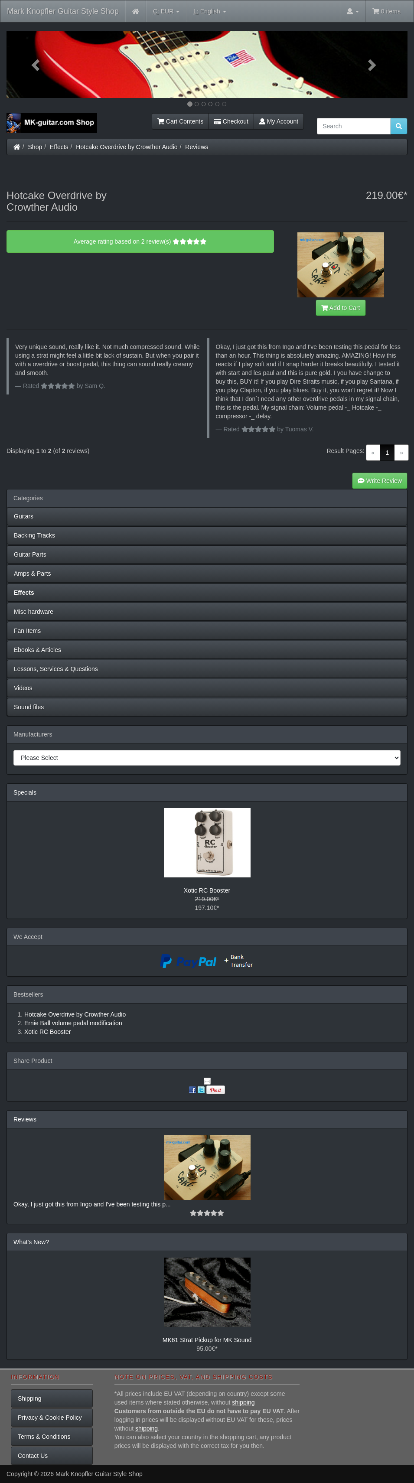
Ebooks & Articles (37, 649)
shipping (243, 1402)
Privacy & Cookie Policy (50, 1417)
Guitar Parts (30, 554)
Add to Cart (340, 307)
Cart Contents (180, 121)
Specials (24, 792)
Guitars (23, 516)
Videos (23, 687)
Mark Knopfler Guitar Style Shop (63, 11)
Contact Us (33, 1455)
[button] (37, 64)
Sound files (29, 707)
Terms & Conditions (44, 1436)
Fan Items (27, 630)
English (209, 11)
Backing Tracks (34, 535)
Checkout (231, 121)
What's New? (31, 1242)
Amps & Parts (32, 573)
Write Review (380, 480)
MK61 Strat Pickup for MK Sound (207, 1339)
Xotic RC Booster (207, 890)
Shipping (30, 1398)
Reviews (196, 146)
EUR (166, 11)
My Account (278, 121)
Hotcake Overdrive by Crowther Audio (126, 146)
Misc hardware (33, 611)
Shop (35, 146)
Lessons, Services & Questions (56, 668)
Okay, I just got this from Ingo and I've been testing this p (89, 1204)
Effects (59, 146)
